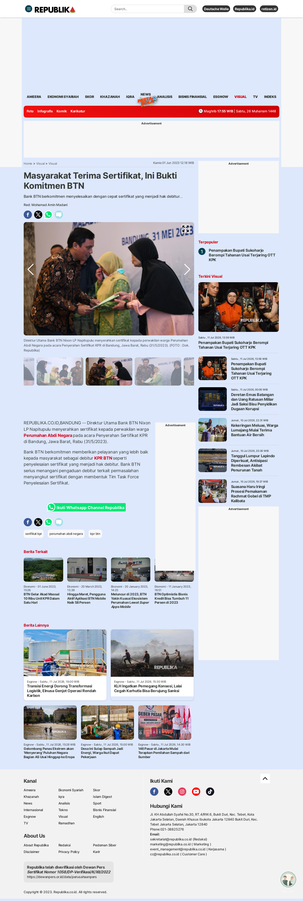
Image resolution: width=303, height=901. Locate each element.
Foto (30, 111)
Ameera (30, 790)
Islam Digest (102, 797)
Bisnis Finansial (192, 97)
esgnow (220, 97)
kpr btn (95, 534)
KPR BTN (103, 458)
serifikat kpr (33, 534)
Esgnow (30, 816)
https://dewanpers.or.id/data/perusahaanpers (62, 877)
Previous (30, 334)
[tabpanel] (109, 371)
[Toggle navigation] (29, 9)
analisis (164, 97)
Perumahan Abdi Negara (48, 435)
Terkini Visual (210, 276)
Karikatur (78, 111)
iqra (130, 97)
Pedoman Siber (104, 845)
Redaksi (64, 845)
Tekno (63, 810)
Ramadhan (66, 823)
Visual (40, 163)
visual (240, 97)
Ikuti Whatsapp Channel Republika (87, 507)
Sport (97, 803)
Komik (62, 111)
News (146, 95)
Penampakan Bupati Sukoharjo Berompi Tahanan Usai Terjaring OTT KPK (242, 255)
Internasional (33, 810)
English (98, 816)
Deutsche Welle (216, 9)
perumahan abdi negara (66, 534)
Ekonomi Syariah (63, 97)
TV (255, 97)
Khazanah (31, 797)
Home (28, 163)
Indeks (270, 97)
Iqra (61, 797)
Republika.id (244, 9)
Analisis (64, 803)
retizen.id (269, 9)
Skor (96, 790)
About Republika (36, 845)
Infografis (45, 111)
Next (187, 334)
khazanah (110, 97)
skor (89, 97)
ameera (34, 97)
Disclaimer (31, 852)
